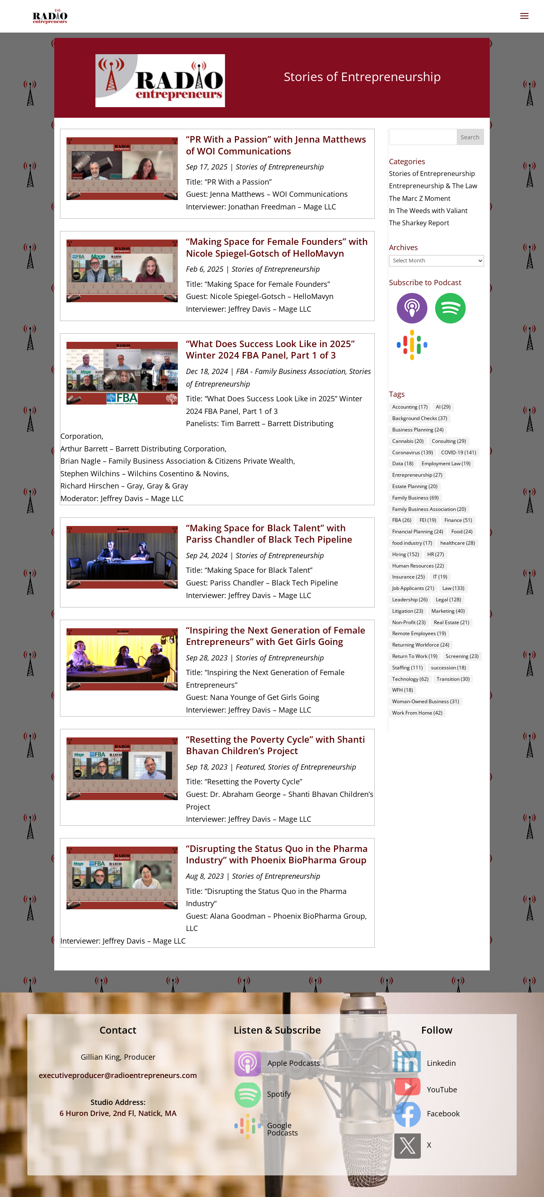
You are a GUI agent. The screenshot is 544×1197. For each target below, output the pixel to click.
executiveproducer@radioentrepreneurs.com (118, 1075)
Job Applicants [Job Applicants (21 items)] (413, 588)
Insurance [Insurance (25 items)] (408, 576)
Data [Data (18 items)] (403, 463)
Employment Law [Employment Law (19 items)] (446, 463)
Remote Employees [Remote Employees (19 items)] (419, 633)
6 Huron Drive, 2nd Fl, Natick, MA (118, 1113)
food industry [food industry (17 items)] (412, 542)
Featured (250, 767)
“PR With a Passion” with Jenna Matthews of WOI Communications (276, 145)
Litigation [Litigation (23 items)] (407, 610)
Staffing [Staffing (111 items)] (407, 667)
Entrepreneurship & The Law (433, 185)
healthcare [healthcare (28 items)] (457, 542)
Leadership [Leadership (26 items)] (410, 599)
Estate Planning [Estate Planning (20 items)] (415, 486)
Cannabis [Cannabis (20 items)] (408, 441)
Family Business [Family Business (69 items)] (415, 497)
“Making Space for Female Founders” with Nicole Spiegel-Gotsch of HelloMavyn (277, 247)
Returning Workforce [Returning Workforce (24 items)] (420, 644)
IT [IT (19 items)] (440, 576)
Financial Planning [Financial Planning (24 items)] (417, 531)
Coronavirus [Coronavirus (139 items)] (412, 452)
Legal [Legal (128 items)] (448, 599)
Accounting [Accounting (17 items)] (410, 406)
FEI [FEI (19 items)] (428, 520)
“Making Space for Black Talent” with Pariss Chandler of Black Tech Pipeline (269, 533)
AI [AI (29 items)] (443, 406)
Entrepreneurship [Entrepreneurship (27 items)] (417, 474)
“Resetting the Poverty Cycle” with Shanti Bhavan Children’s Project (275, 745)
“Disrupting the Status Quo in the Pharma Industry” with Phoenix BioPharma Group (277, 854)
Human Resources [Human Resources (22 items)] (418, 565)
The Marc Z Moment (420, 198)
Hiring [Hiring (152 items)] (405, 554)
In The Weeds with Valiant (428, 210)
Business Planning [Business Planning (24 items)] (418, 429)
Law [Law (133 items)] (453, 588)
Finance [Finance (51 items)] (458, 520)
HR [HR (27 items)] (435, 554)
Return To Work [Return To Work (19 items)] (415, 656)
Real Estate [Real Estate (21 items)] (451, 622)
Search (470, 137)
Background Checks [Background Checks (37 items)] (419, 418)
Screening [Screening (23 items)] (462, 656)
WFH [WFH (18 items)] (402, 690)
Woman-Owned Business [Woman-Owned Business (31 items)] (425, 701)
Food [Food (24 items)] (462, 531)
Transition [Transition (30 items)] (453, 679)
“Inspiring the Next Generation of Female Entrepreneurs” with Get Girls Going (275, 636)
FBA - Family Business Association (290, 371)
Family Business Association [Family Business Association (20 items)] (429, 509)
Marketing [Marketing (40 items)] (448, 610)
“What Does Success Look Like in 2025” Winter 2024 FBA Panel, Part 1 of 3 (270, 349)
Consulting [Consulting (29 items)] (449, 441)
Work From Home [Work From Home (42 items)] (417, 712)
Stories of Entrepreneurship (280, 167)
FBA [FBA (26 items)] (401, 520)
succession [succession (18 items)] (448, 667)
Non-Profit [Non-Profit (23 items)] (409, 622)
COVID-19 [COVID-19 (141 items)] (458, 452)
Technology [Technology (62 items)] (410, 679)
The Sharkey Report (419, 222)
